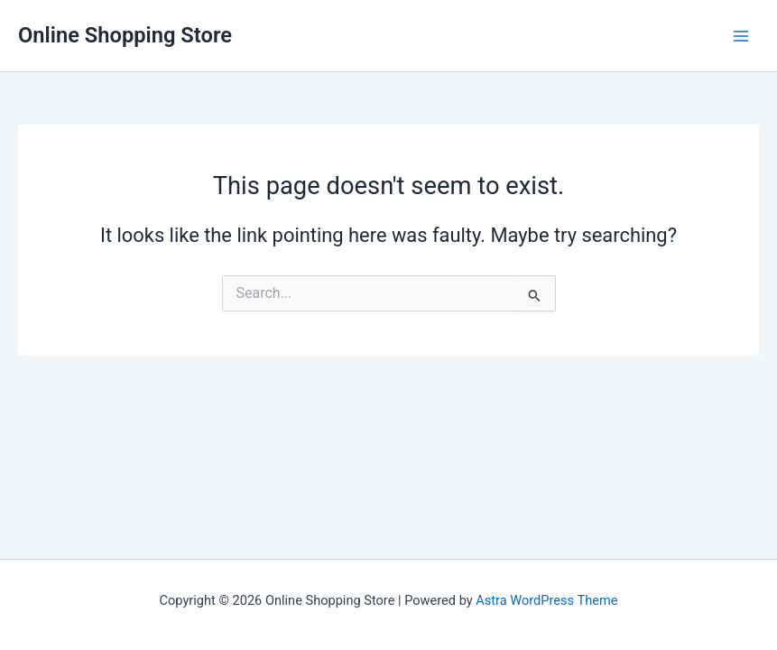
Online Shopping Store (125, 35)
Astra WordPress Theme (546, 600)
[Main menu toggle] (741, 35)
